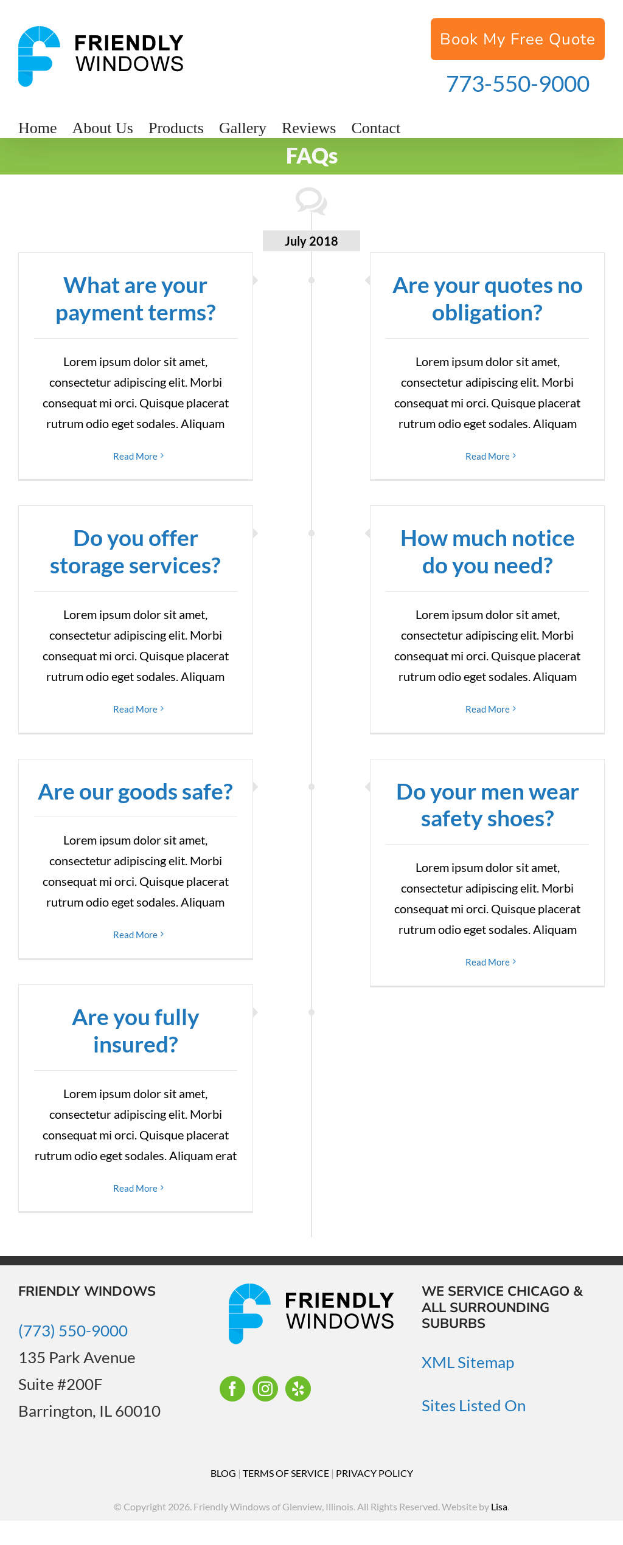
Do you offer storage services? (135, 551)
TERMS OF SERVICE (286, 1473)
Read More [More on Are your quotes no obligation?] (487, 456)
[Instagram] (265, 1389)
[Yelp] (298, 1389)
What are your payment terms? (135, 298)
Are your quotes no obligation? (487, 298)
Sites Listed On (474, 1405)
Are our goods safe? (135, 790)
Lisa (499, 1506)
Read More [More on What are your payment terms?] (135, 456)
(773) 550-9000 (73, 1330)
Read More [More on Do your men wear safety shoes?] (487, 961)
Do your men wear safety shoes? (487, 804)
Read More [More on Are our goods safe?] (135, 934)
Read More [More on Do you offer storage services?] (135, 708)
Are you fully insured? (136, 1030)
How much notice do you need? (487, 551)
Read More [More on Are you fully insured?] (135, 1188)
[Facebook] (232, 1389)
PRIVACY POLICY (374, 1473)
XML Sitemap (468, 1362)
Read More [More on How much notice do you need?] (487, 708)
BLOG (223, 1473)
